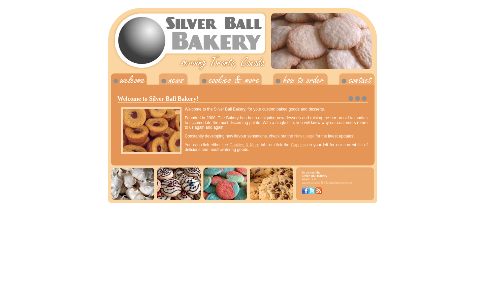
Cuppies (298, 145)
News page (304, 136)
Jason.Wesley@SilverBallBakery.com (327, 182)
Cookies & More (244, 145)
